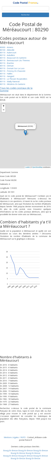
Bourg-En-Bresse (10, 450)
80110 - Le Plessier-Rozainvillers (13, 79)
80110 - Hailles (6, 73)
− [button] (3, 110)
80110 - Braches (7, 63)
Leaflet (27, 167)
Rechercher (25, 15)
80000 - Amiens (6, 47)
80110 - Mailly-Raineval (9, 81)
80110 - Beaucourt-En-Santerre (13, 58)
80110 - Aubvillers (7, 55)
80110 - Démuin (7, 65)
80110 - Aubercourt (8, 52)
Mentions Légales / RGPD (15, 437)
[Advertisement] (24, 328)
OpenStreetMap (37, 167)
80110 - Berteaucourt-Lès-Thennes (15, 60)
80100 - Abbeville (7, 50)
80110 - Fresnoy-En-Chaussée (12, 71)
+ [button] (3, 106)
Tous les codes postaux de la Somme (16, 89)
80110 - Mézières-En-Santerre (12, 84)
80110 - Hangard (7, 76)
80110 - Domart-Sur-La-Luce (12, 68)
